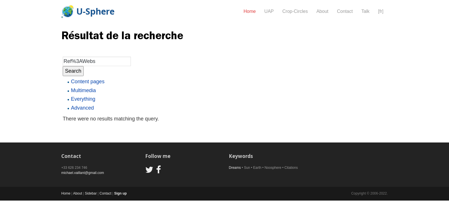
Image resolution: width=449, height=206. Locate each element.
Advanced (82, 108)
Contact (345, 11)
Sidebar (91, 193)
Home (249, 11)
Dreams (235, 168)
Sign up (120, 193)
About (322, 11)
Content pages (88, 81)
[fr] (380, 11)
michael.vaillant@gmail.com (82, 173)
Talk (365, 11)
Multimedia (83, 90)
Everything (83, 99)
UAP (269, 11)
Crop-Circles (295, 11)
